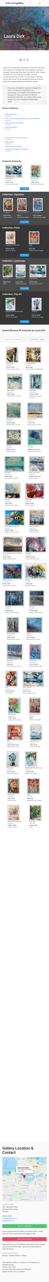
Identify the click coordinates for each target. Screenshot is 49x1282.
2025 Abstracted (11, 127)
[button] (39, 3)
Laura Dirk (8, 180)
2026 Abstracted (11, 114)
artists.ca (16, 1272)
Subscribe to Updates (24, 1239)
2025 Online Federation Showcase (16, 149)
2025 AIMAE (9, 142)
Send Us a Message (24, 1226)
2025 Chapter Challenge (13, 146)
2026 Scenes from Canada (14, 123)
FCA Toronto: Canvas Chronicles (16, 138)
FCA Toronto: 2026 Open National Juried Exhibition (22, 118)
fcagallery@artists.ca (9, 1218)
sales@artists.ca (8, 1221)
